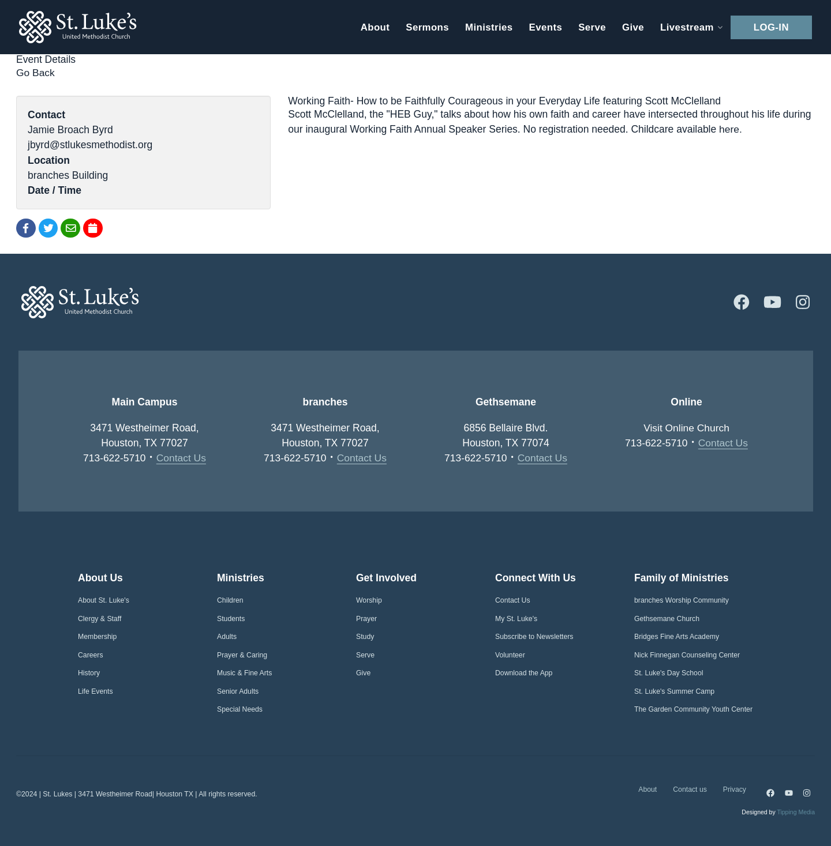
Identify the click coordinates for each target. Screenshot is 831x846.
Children (230, 601)
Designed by (778, 812)
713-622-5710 (114, 458)
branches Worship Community (681, 601)
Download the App (523, 674)
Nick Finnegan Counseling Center (687, 655)
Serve (365, 655)
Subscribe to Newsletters (534, 637)
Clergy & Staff (99, 619)
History (89, 674)
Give (363, 674)
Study (365, 637)
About (647, 789)
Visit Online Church (686, 428)
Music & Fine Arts (244, 674)
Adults (227, 637)
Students (231, 619)
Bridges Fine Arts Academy (676, 637)
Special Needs (240, 710)
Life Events (95, 691)
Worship (369, 601)
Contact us (690, 789)
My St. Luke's (516, 619)
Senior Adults (238, 691)
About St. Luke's (103, 601)
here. (730, 129)
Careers (90, 655)
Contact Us (181, 458)
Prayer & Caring (242, 655)
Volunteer (510, 655)
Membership (97, 637)
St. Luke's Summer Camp (674, 691)
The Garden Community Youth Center (693, 710)
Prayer (366, 619)
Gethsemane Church (666, 619)
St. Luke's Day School (668, 674)
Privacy (734, 789)
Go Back (35, 72)
